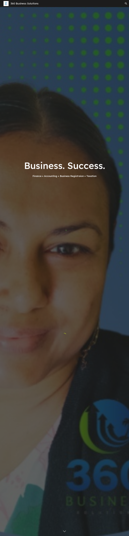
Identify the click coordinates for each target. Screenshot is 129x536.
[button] (126, 4)
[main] (65, 169)
